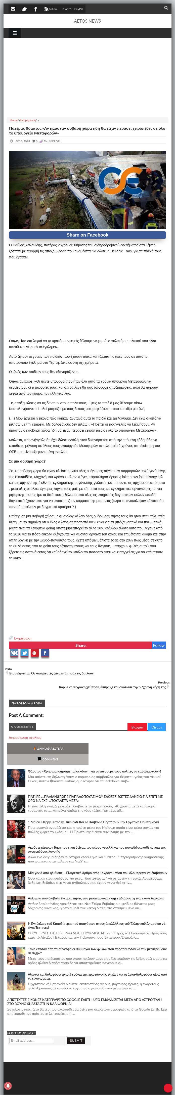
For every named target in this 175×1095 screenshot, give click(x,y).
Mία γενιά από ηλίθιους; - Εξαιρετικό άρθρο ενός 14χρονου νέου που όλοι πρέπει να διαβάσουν (97, 862)
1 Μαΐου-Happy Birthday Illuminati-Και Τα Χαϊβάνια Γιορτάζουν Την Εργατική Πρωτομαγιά (93, 811)
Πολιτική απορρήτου (103, 1087)
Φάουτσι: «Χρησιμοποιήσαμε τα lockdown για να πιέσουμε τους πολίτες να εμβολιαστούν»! (94, 760)
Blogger (137, 727)
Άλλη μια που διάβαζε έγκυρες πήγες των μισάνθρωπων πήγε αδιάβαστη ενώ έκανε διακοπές (96, 887)
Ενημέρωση (23, 638)
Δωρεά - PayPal (73, 9)
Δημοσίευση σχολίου (25, 737)
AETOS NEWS (87, 21)
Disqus (156, 727)
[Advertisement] (87, 76)
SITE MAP (80, 1087)
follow (50, 9)
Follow (159, 645)
